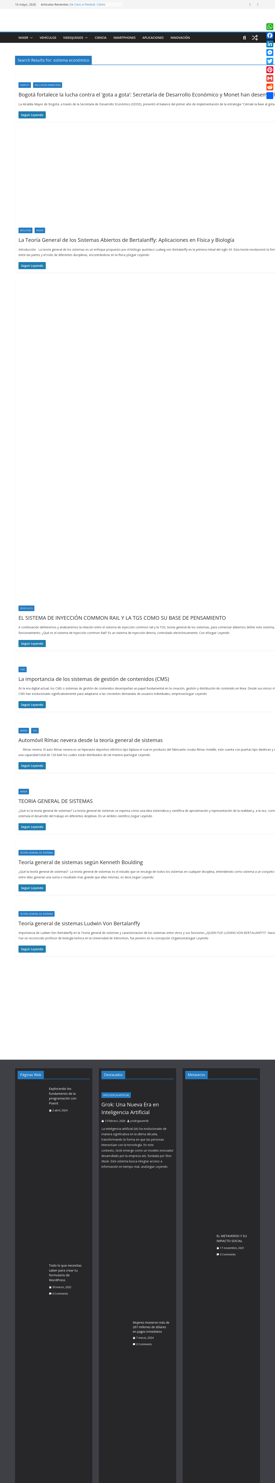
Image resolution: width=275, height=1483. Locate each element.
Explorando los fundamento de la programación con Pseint (62, 1095)
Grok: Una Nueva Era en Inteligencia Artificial (130, 1108)
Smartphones (124, 38)
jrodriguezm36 (139, 1121)
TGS (35, 730)
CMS (22, 669)
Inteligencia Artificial (116, 1095)
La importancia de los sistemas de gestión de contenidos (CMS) (93, 678)
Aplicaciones (153, 38)
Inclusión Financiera (47, 85)
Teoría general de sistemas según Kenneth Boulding (80, 862)
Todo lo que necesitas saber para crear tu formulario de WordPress (65, 1272)
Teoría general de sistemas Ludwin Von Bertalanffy (79, 923)
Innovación (180, 38)
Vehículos (48, 38)
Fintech (24, 85)
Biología (25, 230)
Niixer (23, 38)
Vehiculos (26, 608)
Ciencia (100, 38)
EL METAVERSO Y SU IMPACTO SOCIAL (232, 1238)
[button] (30, 38)
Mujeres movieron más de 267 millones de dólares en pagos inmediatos (151, 1327)
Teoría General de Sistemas (36, 852)
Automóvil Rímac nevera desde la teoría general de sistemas (90, 740)
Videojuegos (73, 38)
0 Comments (58, 1293)
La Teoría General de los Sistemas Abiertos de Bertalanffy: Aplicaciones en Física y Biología (126, 239)
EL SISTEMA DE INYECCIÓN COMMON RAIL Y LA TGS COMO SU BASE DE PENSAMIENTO (122, 617)
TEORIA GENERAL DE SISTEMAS (55, 800)
